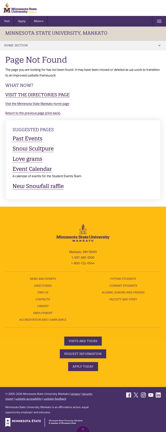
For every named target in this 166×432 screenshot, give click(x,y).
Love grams (27, 158)
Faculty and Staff (123, 299)
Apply (22, 21)
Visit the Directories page (37, 94)
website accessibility (28, 398)
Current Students (123, 285)
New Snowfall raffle (38, 186)
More (39, 21)
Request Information (83, 354)
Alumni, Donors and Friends (123, 292)
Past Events (27, 138)
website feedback (55, 398)
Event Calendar (32, 169)
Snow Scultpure (33, 148)
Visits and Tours (83, 341)
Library (43, 306)
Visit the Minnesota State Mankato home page (37, 104)
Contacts (43, 299)
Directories (43, 285)
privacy (75, 394)
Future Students (123, 278)
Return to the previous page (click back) (32, 113)
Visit (7, 21)
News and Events (43, 278)
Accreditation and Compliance (42, 319)
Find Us (43, 292)
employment (43, 313)
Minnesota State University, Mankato (56, 33)
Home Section (82, 45)
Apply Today (83, 366)
